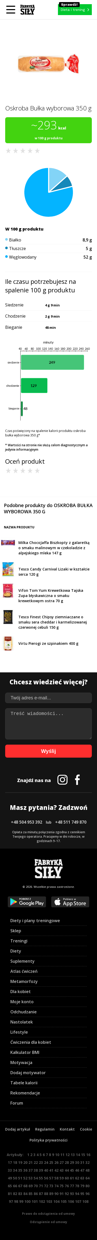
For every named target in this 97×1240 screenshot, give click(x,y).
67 (20, 1185)
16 (88, 1154)
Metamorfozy (24, 981)
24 (46, 1162)
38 (36, 1170)
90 (56, 1193)
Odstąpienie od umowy (48, 1222)
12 (67, 1154)
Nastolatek (21, 1022)
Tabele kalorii (24, 1083)
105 (64, 1201)
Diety (15, 951)
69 (30, 1185)
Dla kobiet (20, 991)
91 (61, 1193)
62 (77, 1178)
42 (56, 1170)
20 (25, 1162)
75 (61, 1185)
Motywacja (21, 1062)
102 (42, 1201)
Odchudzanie (23, 1012)
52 (25, 1178)
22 (36, 1162)
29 (72, 1162)
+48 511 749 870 (70, 822)
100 (27, 1201)
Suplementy (22, 961)
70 (36, 1185)
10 (57, 1154)
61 (72, 1178)
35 (20, 1170)
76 (67, 1185)
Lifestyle (19, 1032)
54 (36, 1178)
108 (85, 1201)
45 (72, 1170)
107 (78, 1201)
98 (16, 1201)
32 (87, 1162)
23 (41, 1162)
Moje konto (22, 1002)
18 (15, 1162)
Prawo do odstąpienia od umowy (48, 1213)
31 (82, 1162)
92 (67, 1193)
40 (46, 1170)
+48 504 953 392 (26, 822)
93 (72, 1193)
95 (82, 1193)
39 (41, 1170)
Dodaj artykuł (17, 1129)
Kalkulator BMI (24, 1052)
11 (62, 1154)
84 (25, 1193)
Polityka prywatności (48, 1140)
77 (72, 1185)
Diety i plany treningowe (35, 920)
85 (30, 1193)
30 (77, 1162)
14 (78, 1154)
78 (77, 1185)
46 (77, 1170)
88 (46, 1193)
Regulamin (45, 1129)
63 (82, 1178)
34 (15, 1170)
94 (77, 1193)
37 (30, 1170)
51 (20, 1178)
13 (73, 1154)
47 (82, 1170)
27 (61, 1162)
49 (10, 1178)
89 (51, 1193)
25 (51, 1162)
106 (71, 1201)
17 (10, 1162)
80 (87, 1185)
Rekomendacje (25, 1093)
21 (30, 1162)
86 (36, 1193)
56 (46, 1178)
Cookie (86, 1129)
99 (21, 1201)
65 (10, 1185)
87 (41, 1193)
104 (56, 1201)
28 (67, 1162)
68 (25, 1185)
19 (20, 1162)
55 (41, 1178)
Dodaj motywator (28, 1072)
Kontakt (67, 1129)
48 (87, 1170)
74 (56, 1185)
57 (51, 1178)
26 (56, 1162)
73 (51, 1185)
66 (15, 1185)
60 (67, 1178)
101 (35, 1201)
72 (46, 1185)
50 (15, 1178)
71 (41, 1185)
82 (15, 1193)
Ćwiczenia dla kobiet (30, 1042)
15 (83, 1154)
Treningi (18, 941)
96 (87, 1193)
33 (10, 1170)
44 (67, 1170)
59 (61, 1178)
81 (10, 1193)
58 (56, 1178)
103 (49, 1201)
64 (87, 1178)
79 (82, 1185)
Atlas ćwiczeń (24, 971)
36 (25, 1170)
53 (30, 1178)
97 (11, 1201)
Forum (16, 1103)
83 (20, 1193)
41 (51, 1170)
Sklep (15, 931)
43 (61, 1170)
